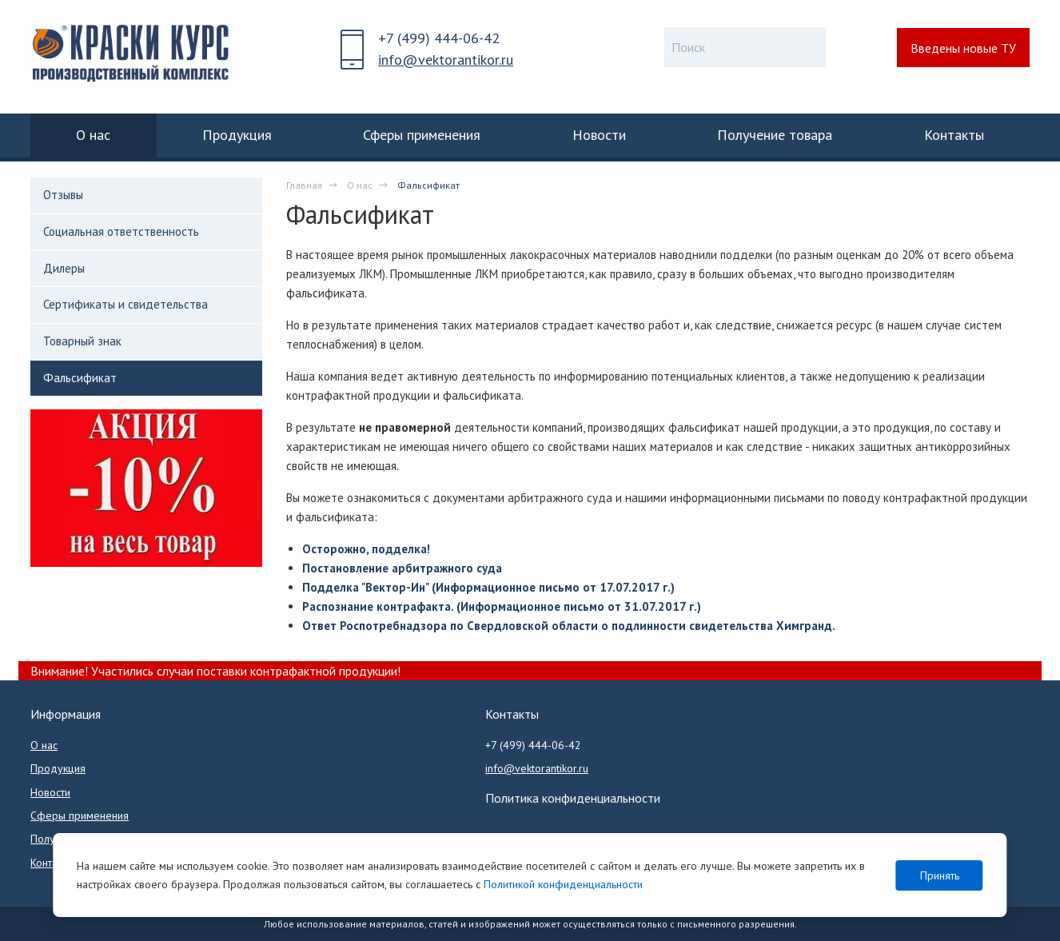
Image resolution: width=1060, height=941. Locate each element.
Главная (304, 185)
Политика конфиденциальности (572, 798)
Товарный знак (82, 341)
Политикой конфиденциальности (563, 884)
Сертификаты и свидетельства (125, 304)
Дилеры (64, 268)
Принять (939, 875)
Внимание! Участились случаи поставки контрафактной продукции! (215, 671)
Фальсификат (80, 377)
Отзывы (63, 194)
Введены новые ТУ (963, 48)
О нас (360, 185)
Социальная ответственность (121, 231)
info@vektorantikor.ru (445, 59)
